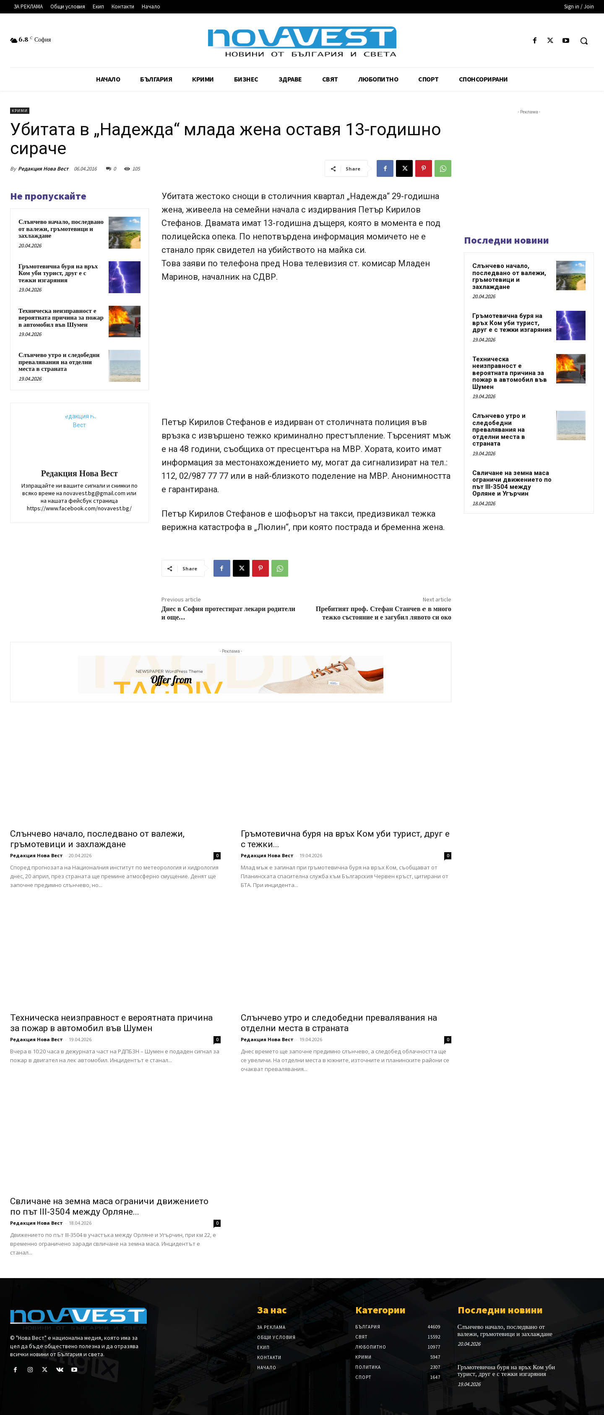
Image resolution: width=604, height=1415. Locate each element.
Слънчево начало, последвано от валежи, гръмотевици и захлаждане (61, 228)
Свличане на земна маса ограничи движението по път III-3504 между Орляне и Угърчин (512, 483)
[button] (584, 41)
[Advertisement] (306, 353)
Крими (19, 111)
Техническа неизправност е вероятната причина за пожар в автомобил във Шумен (61, 317)
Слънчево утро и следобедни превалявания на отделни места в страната (58, 362)
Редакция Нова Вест (43, 168)
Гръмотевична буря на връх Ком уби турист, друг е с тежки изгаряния (58, 273)
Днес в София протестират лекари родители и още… (228, 613)
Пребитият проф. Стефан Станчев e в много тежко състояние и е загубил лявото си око (383, 613)
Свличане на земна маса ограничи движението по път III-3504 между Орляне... (109, 1206)
